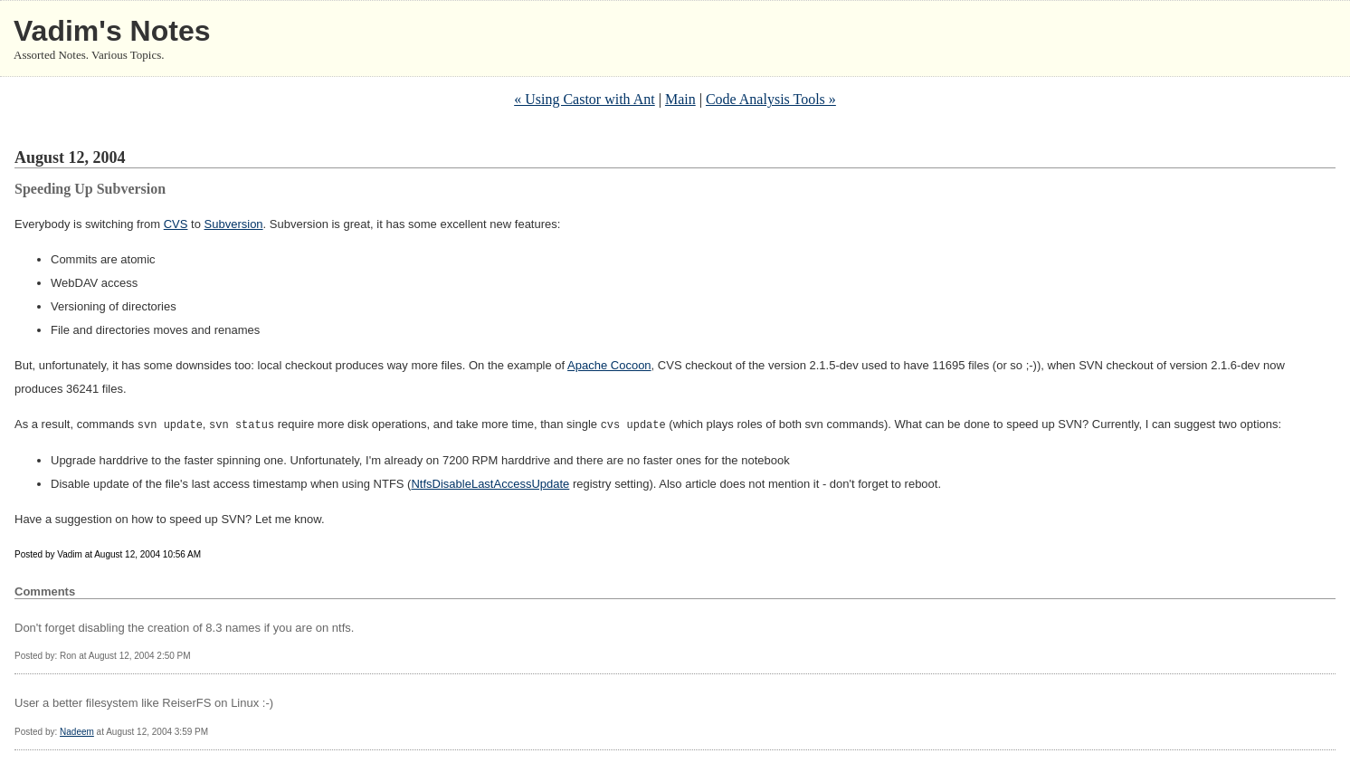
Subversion (233, 224)
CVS (176, 224)
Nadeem (77, 731)
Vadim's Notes (112, 30)
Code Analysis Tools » (771, 99)
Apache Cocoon (609, 365)
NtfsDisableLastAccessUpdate (490, 483)
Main (680, 99)
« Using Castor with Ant (584, 99)
